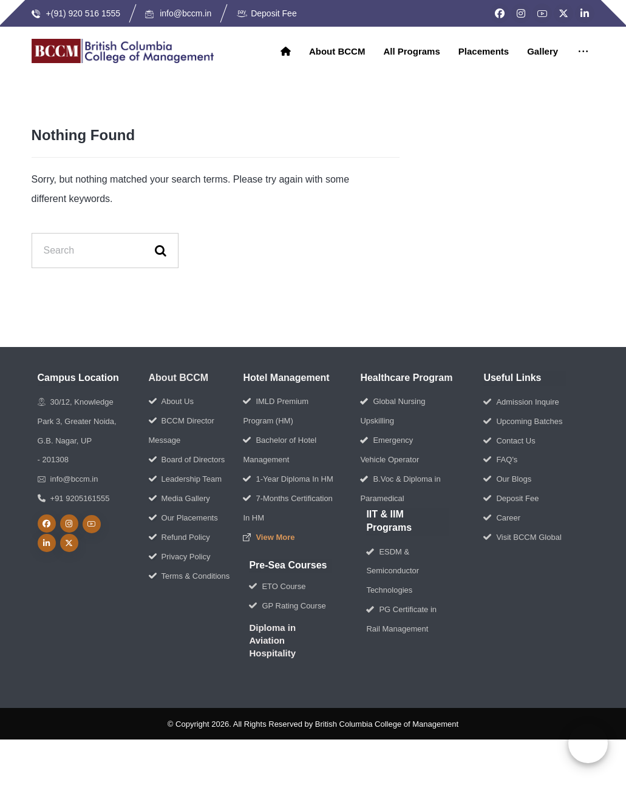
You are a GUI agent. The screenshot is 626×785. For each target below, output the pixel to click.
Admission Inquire (521, 402)
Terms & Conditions (189, 576)
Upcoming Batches (522, 421)
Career (501, 519)
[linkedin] (47, 544)
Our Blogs (507, 480)
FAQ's (500, 460)
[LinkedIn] (584, 13)
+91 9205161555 (74, 499)
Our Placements (183, 518)
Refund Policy (179, 537)
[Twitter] (563, 13)
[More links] (583, 52)
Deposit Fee (511, 499)
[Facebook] (499, 13)
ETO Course (277, 586)
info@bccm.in (68, 480)
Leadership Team (185, 479)
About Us (171, 401)
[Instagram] (521, 13)
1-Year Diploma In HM (288, 479)
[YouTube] (542, 13)
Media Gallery (179, 499)
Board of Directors (187, 460)
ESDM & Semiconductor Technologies (392, 572)
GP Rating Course (287, 606)
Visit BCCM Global (522, 538)
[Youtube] (92, 525)
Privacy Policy (180, 557)
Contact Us (509, 441)
